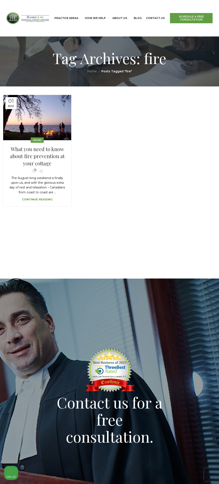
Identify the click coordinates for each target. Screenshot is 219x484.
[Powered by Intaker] (182, 475)
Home (92, 71)
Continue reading (37, 199)
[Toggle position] (196, 348)
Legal (37, 140)
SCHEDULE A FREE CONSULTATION (191, 18)
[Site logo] (27, 18)
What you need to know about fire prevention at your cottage (37, 156)
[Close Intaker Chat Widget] (205, 348)
